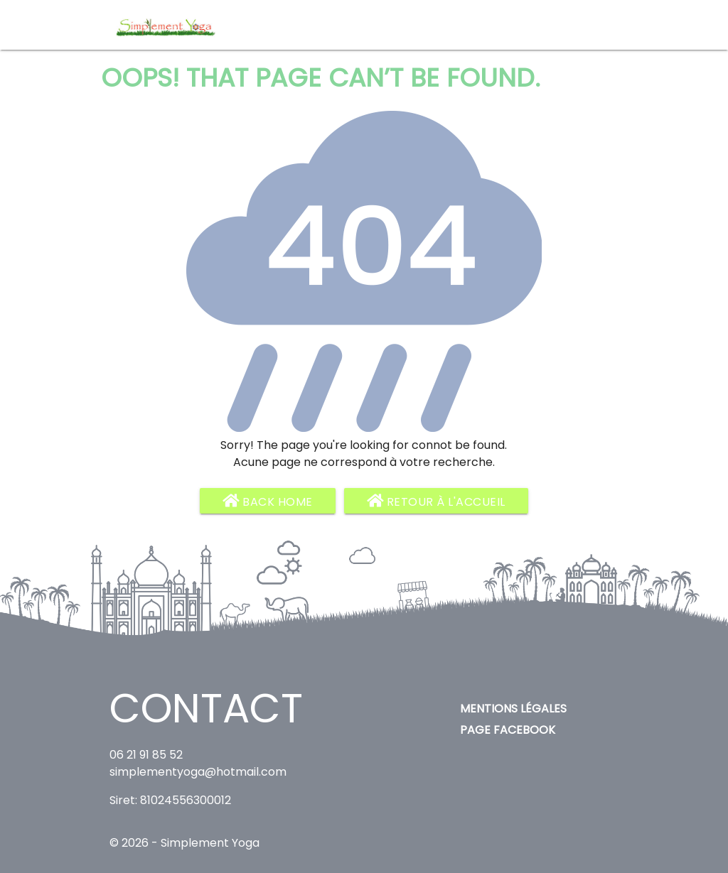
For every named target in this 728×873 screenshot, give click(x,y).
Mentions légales (513, 708)
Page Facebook (507, 730)
